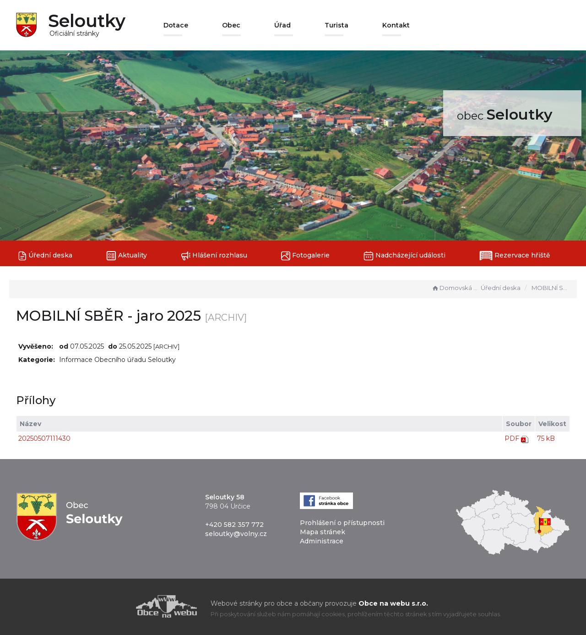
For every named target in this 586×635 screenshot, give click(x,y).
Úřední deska (45, 256)
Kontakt (396, 25)
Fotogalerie (305, 256)
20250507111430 (44, 438)
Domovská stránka (455, 287)
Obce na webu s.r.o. (393, 603)
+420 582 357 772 (234, 524)
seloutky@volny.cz (236, 534)
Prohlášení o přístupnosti (342, 523)
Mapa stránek (322, 532)
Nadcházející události (404, 256)
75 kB (546, 438)
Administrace (321, 541)
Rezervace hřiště (514, 256)
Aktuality (126, 256)
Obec (231, 25)
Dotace (175, 25)
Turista (336, 25)
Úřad (282, 25)
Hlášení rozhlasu (214, 256)
